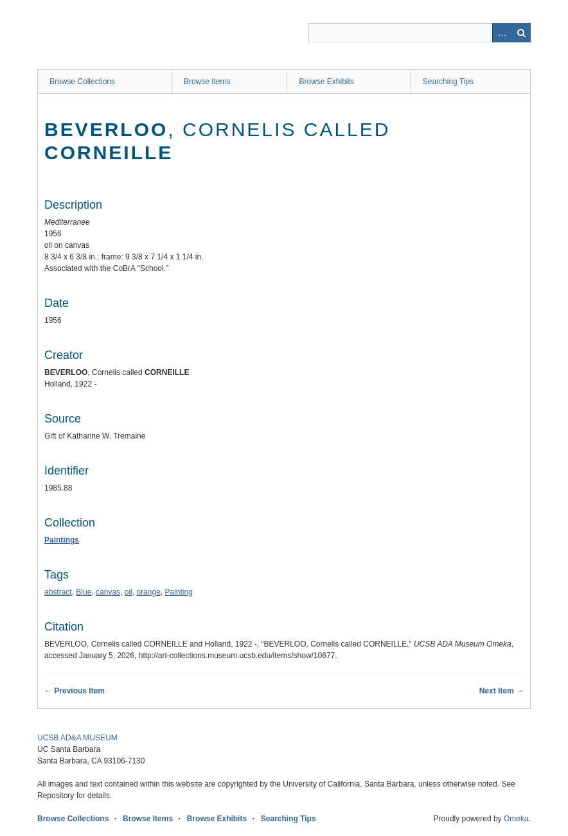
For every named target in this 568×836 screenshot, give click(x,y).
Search (521, 32)
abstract (58, 592)
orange (148, 592)
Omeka (516, 818)
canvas (108, 592)
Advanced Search (501, 32)
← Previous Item (74, 690)
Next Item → (501, 690)
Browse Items (207, 81)
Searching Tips (448, 81)
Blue (83, 592)
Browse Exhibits (326, 81)
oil (128, 592)
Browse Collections (82, 81)
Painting (179, 592)
